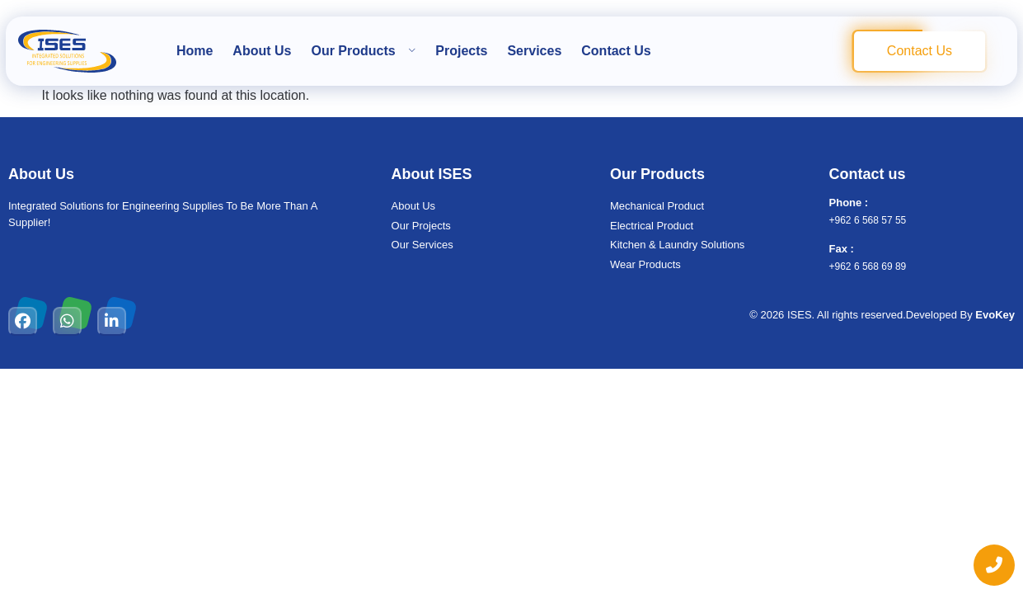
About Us (261, 51)
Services (534, 51)
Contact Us (615, 51)
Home (194, 51)
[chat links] (994, 565)
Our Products (363, 51)
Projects (461, 51)
